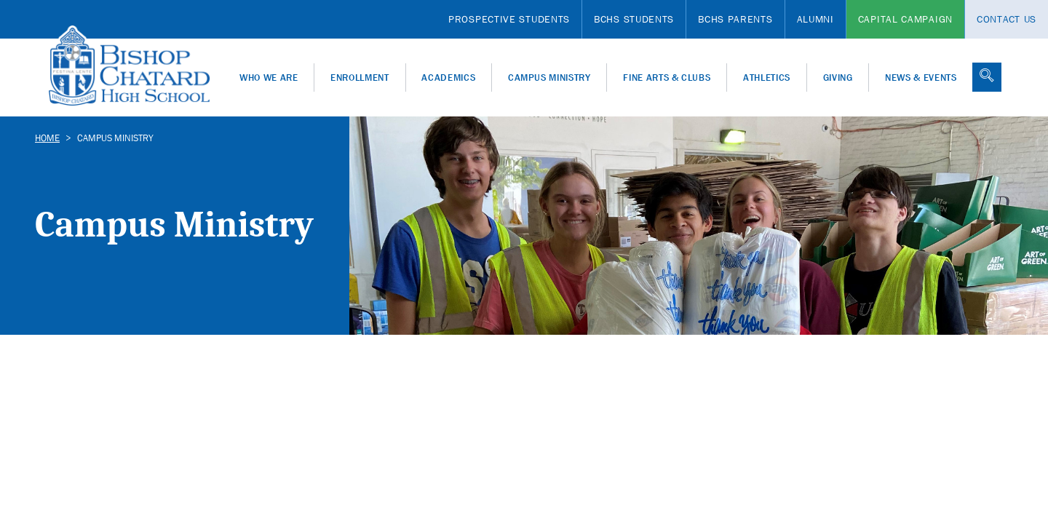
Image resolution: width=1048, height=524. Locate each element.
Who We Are (268, 77)
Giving (838, 77)
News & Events (920, 77)
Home (47, 138)
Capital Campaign (905, 18)
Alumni (815, 18)
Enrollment (359, 77)
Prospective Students (509, 18)
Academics (448, 77)
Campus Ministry (549, 77)
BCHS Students (634, 18)
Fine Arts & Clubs (666, 77)
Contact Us (1006, 18)
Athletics (766, 77)
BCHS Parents (735, 18)
